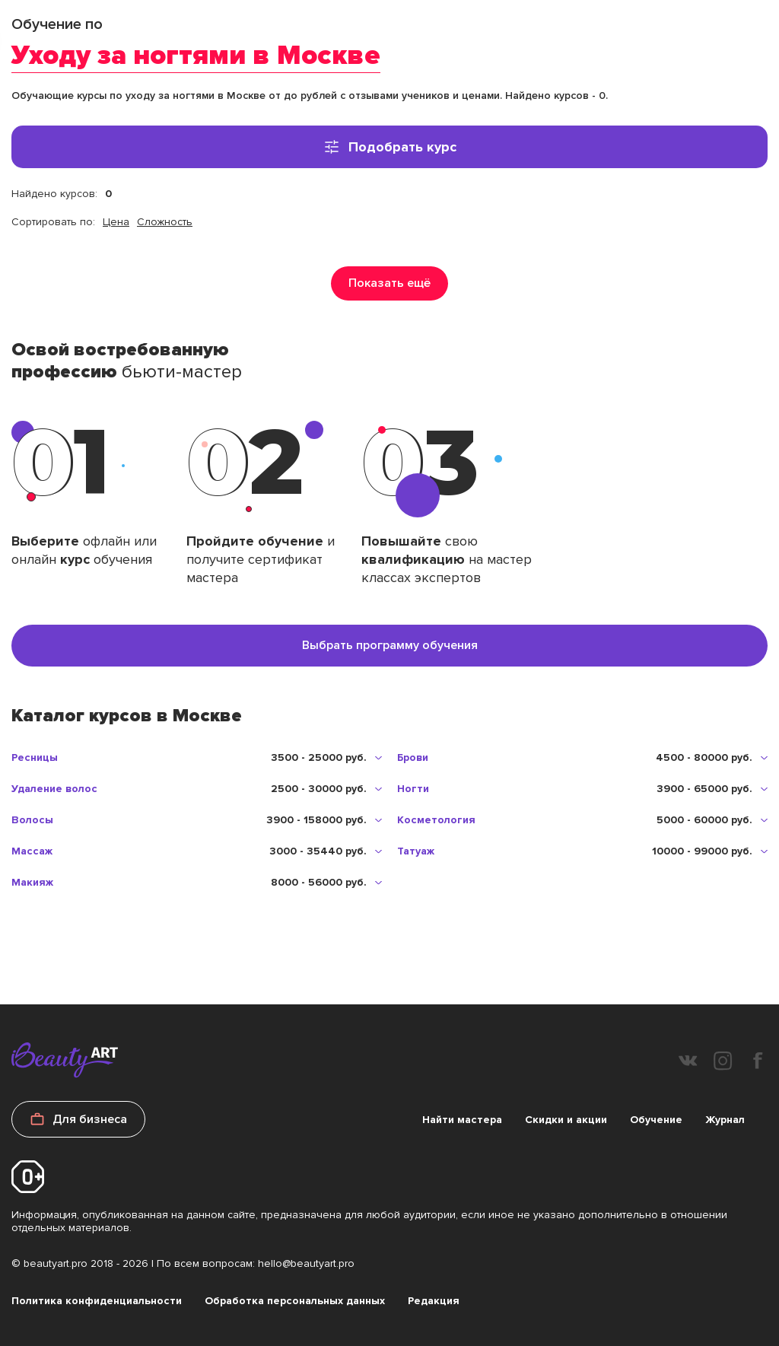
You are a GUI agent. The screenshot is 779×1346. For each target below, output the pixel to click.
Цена (116, 221)
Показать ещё (389, 283)
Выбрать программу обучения (390, 645)
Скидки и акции (566, 1119)
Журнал (725, 1119)
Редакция (433, 1300)
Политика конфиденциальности (96, 1300)
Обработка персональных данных (295, 1300)
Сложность (164, 221)
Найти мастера (462, 1119)
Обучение (656, 1119)
